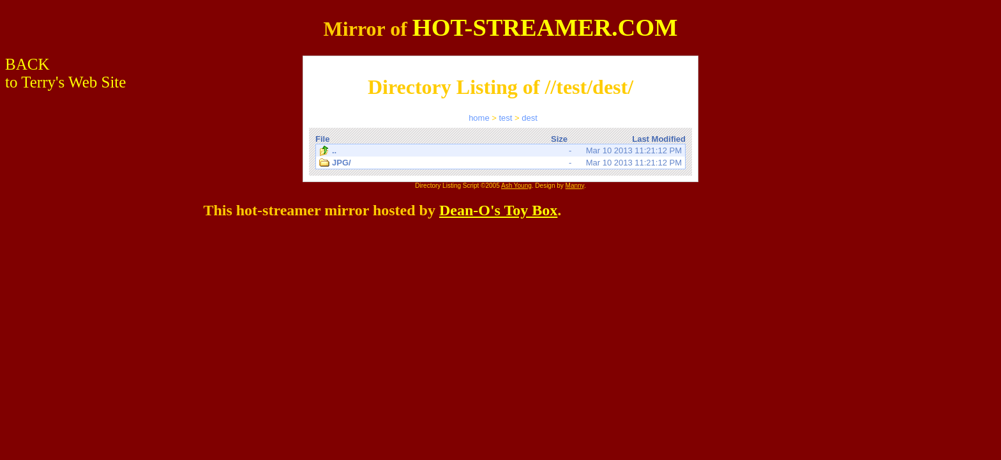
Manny (575, 185)
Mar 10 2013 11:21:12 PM (500, 151)
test (505, 118)
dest (530, 118)
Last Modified (659, 139)
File (322, 139)
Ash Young (516, 185)
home (479, 118)
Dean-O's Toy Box (498, 210)
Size (559, 139)
